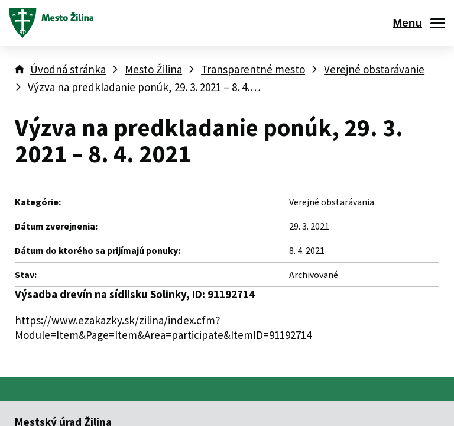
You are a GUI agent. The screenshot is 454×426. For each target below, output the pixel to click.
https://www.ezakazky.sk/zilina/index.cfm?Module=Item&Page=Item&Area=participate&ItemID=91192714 (163, 327)
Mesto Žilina (153, 69)
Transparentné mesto (253, 69)
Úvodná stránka (68, 69)
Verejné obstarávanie (374, 69)
